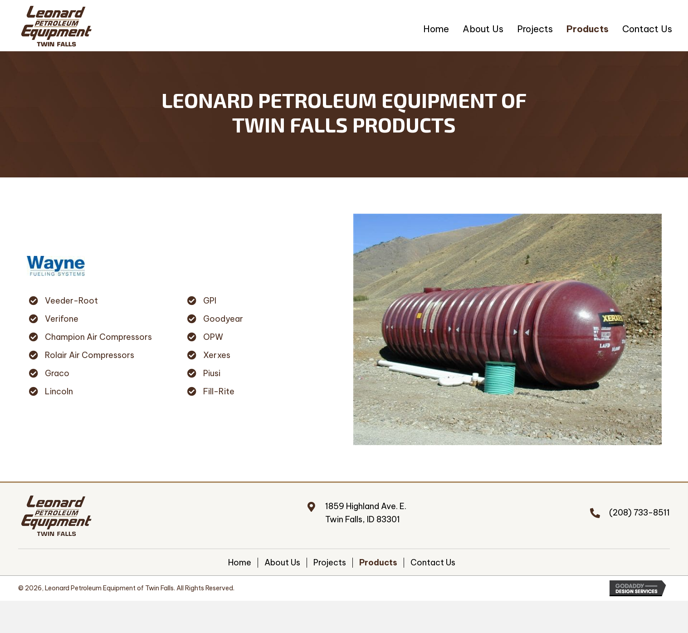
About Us (282, 563)
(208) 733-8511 (639, 512)
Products (378, 563)
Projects (329, 563)
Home (239, 563)
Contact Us (432, 563)
